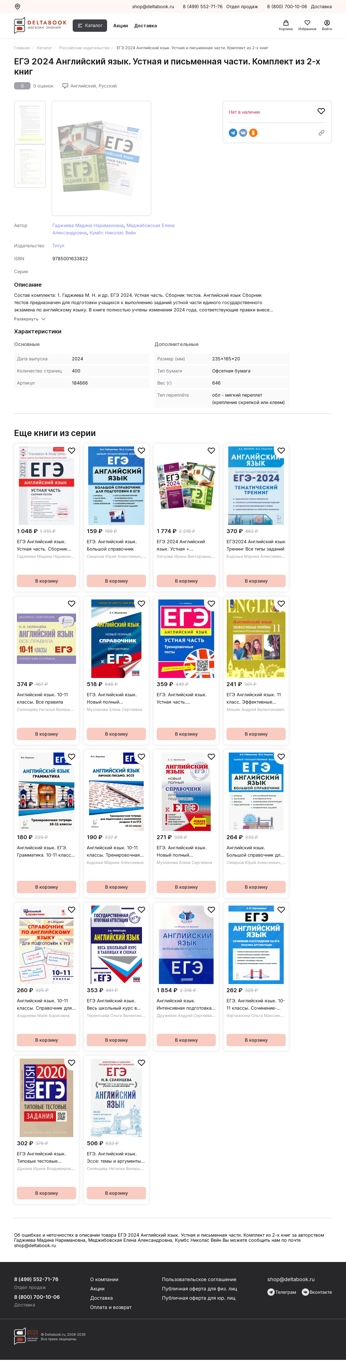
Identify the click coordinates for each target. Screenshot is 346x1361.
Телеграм (281, 1292)
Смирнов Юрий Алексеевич (114, 556)
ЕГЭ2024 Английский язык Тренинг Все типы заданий (256, 545)
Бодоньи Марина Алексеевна (255, 556)
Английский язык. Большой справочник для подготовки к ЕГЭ (255, 852)
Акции (124, 26)
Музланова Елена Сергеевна (114, 709)
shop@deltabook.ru (153, 6)
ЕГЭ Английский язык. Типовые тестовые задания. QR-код (41, 1158)
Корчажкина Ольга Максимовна (258, 1015)
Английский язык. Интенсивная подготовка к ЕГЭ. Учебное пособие (186, 1005)
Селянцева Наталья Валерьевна (48, 709)
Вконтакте (317, 1292)
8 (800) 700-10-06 (288, 6)
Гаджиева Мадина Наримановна (88, 225)
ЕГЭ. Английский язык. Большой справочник (112, 545)
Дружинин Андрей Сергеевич (185, 1015)
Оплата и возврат (110, 1308)
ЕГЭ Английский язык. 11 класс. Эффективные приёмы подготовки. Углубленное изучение (254, 699)
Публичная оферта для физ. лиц (200, 1289)
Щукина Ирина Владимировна (46, 1168)
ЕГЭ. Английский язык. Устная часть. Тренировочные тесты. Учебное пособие (182, 699)
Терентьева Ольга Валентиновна (118, 1015)
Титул (58, 245)
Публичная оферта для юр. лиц (199, 1298)
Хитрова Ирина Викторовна (183, 556)
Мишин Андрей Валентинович (255, 709)
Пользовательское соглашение (200, 1279)
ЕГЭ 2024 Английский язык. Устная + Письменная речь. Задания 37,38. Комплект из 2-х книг (184, 546)
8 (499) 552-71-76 (203, 6)
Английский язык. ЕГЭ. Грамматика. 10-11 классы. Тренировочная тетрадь (46, 852)
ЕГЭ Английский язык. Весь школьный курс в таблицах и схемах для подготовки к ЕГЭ (112, 1005)
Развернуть (26, 318)
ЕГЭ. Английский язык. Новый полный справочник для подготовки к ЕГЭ (112, 699)
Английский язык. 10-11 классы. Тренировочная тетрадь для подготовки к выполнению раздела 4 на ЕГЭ (116, 852)
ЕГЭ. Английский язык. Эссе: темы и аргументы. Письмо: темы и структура (116, 1158)
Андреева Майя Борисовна (43, 1015)
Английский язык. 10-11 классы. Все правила (42, 698)
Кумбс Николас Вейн (113, 232)
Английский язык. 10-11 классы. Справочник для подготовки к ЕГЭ (44, 1005)
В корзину (46, 581)
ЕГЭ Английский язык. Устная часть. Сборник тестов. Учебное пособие (44, 546)
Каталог (98, 26)
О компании (104, 1279)
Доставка (149, 26)
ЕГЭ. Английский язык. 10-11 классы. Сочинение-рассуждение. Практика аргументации (256, 1005)
